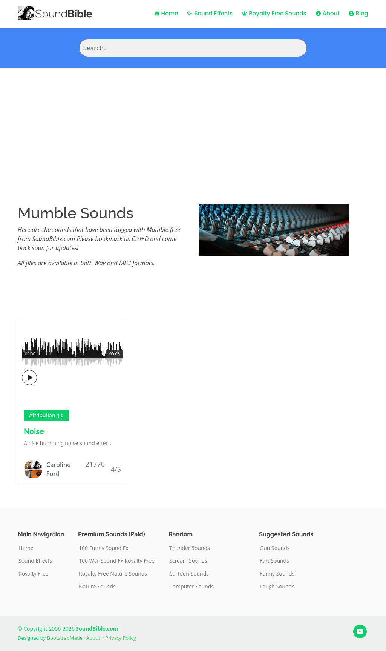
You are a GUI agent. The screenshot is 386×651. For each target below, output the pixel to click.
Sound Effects (210, 13)
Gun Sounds (275, 548)
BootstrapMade (65, 637)
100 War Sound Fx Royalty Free (117, 560)
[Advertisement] (193, 125)
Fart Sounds (274, 560)
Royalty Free (33, 573)
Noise (34, 431)
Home (166, 13)
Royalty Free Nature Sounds (113, 573)
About (328, 13)
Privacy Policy (120, 637)
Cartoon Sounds (189, 573)
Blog (358, 13)
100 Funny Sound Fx (103, 548)
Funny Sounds (277, 573)
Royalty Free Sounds (274, 13)
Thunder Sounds (189, 548)
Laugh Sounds (277, 586)
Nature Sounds (97, 586)
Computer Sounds (191, 586)
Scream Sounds (188, 560)
